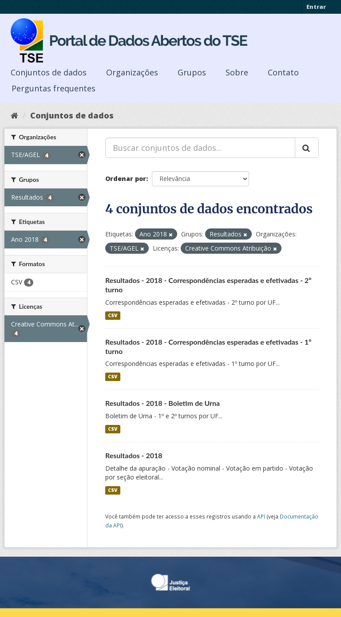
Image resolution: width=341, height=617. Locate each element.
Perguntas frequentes (53, 88)
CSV (112, 315)
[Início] (14, 115)
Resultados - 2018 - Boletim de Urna (162, 403)
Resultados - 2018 (134, 455)
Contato (283, 72)
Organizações (132, 72)
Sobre (237, 72)
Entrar (316, 7)
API (261, 516)
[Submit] (307, 148)
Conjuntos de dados (49, 72)
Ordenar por (125, 178)
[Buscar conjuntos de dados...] (200, 148)
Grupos (192, 72)
